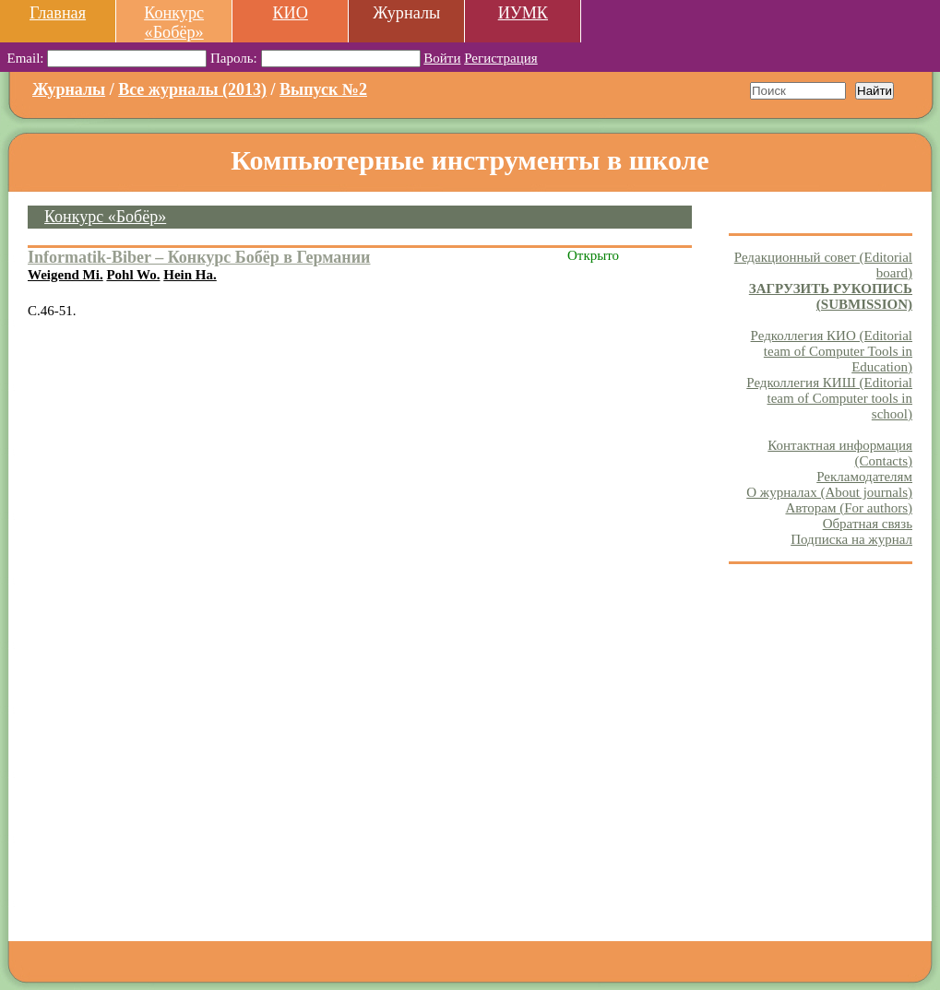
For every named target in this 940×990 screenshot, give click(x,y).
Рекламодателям (864, 476)
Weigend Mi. (65, 274)
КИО (289, 13)
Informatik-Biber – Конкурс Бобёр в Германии (199, 257)
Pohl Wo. (133, 274)
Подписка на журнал (851, 539)
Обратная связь (867, 523)
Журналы (68, 89)
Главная (58, 13)
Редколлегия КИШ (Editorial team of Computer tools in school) (829, 398)
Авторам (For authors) (848, 508)
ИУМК (523, 13)
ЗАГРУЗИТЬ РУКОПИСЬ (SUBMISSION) (830, 296)
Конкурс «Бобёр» (174, 22)
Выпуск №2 (323, 89)
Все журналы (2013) (192, 89)
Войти (441, 58)
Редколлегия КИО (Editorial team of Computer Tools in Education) (831, 351)
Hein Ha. (190, 274)
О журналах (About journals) (829, 492)
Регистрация (501, 58)
